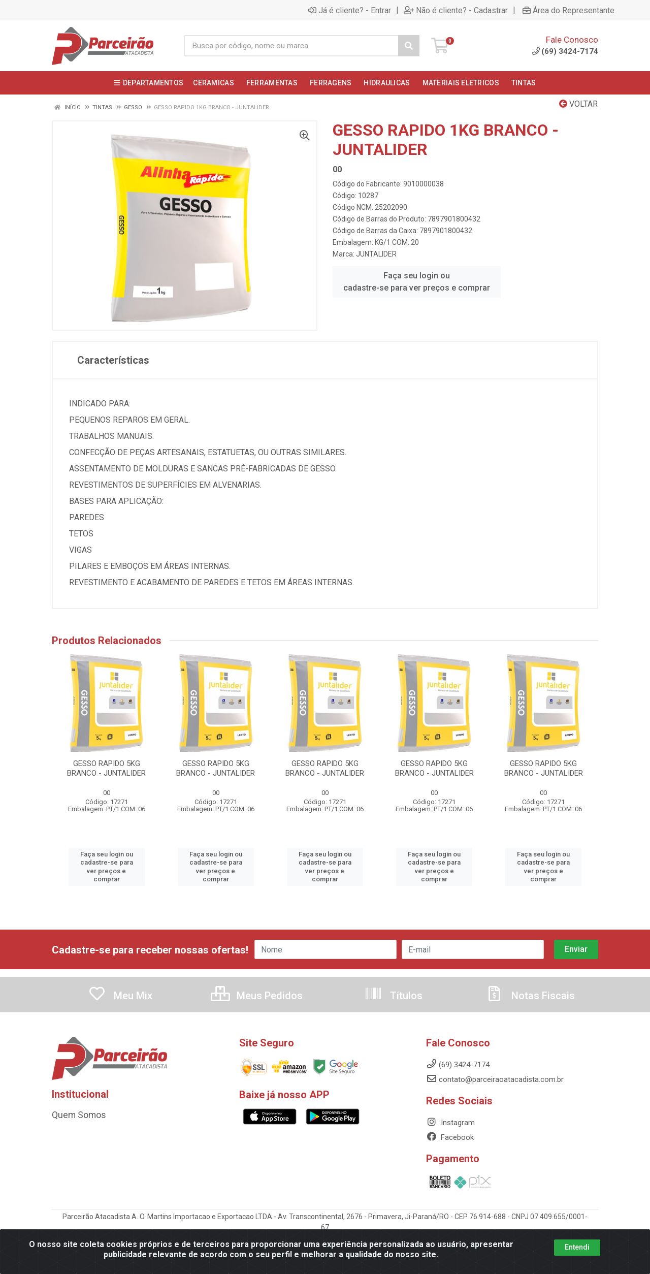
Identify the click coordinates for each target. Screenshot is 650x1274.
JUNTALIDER (376, 254)
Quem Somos (75, 1115)
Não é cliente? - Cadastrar (456, 10)
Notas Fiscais (530, 996)
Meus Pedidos (257, 996)
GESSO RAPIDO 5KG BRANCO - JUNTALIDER (106, 768)
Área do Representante (568, 10)
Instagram (450, 1122)
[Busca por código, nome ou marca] (291, 45)
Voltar (578, 104)
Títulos (393, 996)
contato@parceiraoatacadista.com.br (495, 1079)
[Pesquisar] (408, 45)
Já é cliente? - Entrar (349, 10)
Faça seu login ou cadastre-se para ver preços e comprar (416, 282)
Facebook (450, 1137)
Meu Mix (120, 996)
